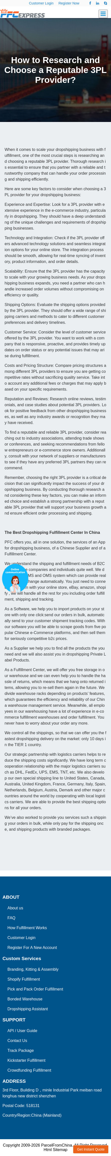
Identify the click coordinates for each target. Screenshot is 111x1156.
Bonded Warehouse (24, 999)
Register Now (68, 3)
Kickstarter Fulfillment (26, 1060)
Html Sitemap (55, 1150)
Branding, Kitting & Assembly (32, 969)
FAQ (11, 918)
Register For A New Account (32, 947)
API (10, 1031)
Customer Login (41, 3)
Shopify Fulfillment (23, 979)
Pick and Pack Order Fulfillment (35, 989)
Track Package (20, 1050)
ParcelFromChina (56, 1145)
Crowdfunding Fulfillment (29, 1070)
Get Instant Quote (91, 1149)
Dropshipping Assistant (27, 1009)
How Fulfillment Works (27, 928)
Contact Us (17, 1040)
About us (15, 908)
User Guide (27, 1031)
